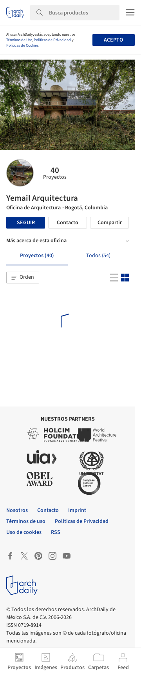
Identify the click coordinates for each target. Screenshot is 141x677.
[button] (22, 277)
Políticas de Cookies (22, 45)
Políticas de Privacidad (52, 40)
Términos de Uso (19, 40)
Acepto (113, 40)
